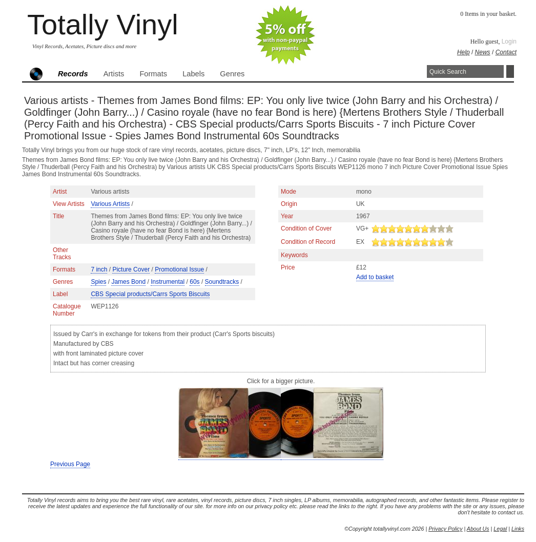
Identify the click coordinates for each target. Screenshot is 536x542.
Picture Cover (131, 269)
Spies (98, 281)
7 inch (99, 269)
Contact (506, 52)
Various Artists (110, 203)
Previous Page (70, 464)
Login (509, 41)
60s (194, 281)
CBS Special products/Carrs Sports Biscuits (150, 294)
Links (517, 529)
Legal (500, 529)
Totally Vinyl (102, 24)
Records (73, 74)
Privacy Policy (445, 529)
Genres (232, 74)
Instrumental (167, 281)
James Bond (128, 281)
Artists (114, 74)
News (482, 52)
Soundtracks (222, 281)
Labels (193, 74)
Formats (153, 74)
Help (463, 52)
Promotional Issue (179, 269)
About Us (478, 529)
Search (510, 71)
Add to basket (375, 277)
